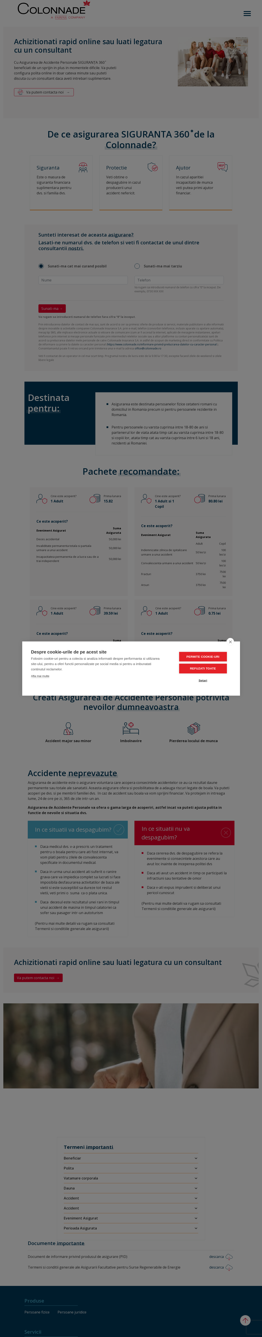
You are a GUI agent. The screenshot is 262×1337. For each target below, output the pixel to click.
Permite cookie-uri (204, 656)
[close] (230, 642)
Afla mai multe (40, 676)
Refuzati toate (204, 668)
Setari (204, 680)
